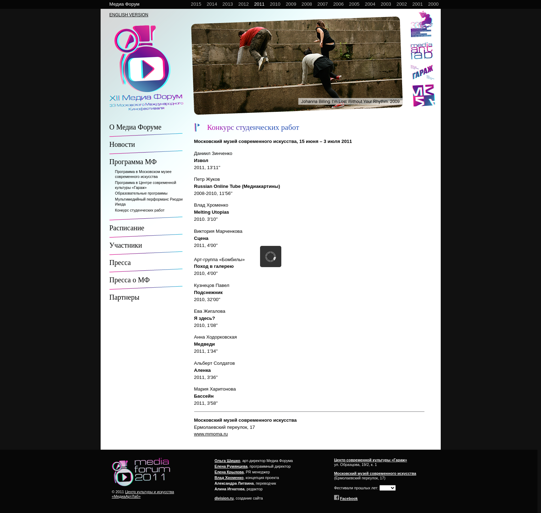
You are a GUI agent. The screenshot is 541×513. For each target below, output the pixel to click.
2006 (338, 4)
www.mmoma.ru (211, 434)
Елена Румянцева (230, 466)
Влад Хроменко (228, 477)
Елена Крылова (229, 472)
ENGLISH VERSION (128, 14)
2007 (322, 4)
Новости (122, 144)
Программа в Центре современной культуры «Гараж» (145, 185)
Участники (125, 245)
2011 (259, 4)
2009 (291, 4)
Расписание (127, 228)
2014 (212, 4)
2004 (370, 4)
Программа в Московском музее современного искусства (143, 174)
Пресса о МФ (129, 280)
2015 (196, 4)
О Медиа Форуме (135, 127)
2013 (227, 4)
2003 (386, 4)
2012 (243, 4)
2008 (307, 4)
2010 (275, 4)
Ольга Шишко (227, 461)
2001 (417, 4)
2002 (401, 4)
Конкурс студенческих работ (140, 210)
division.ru (223, 498)
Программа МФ (133, 162)
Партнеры (124, 297)
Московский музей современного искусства (375, 473)
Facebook (349, 498)
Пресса (120, 262)
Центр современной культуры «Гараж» (370, 460)
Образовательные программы (141, 193)
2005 (354, 4)
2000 (433, 4)
